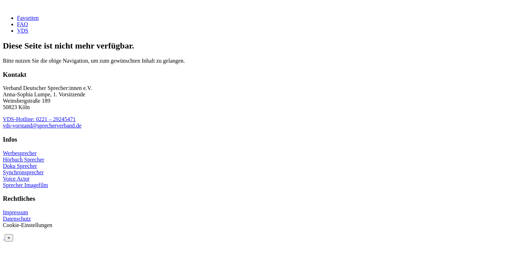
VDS (22, 31)
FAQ (22, 24)
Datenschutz (17, 219)
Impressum (15, 212)
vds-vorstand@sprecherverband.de (42, 126)
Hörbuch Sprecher (23, 160)
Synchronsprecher (23, 172)
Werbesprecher (20, 153)
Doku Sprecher (20, 166)
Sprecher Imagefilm (25, 185)
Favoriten (28, 18)
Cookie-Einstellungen (27, 225)
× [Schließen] (8, 237)
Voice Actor (16, 179)
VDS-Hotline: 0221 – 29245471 (39, 119)
